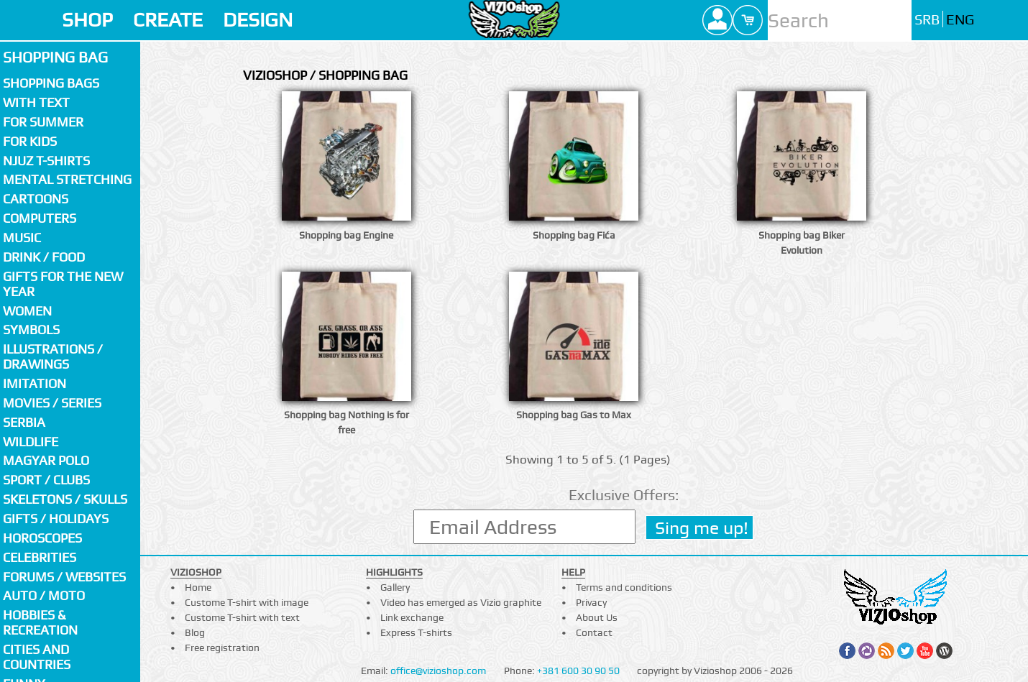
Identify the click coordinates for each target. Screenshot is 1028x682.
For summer (43, 121)
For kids (30, 141)
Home (198, 587)
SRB (927, 19)
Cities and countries (36, 657)
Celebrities (39, 557)
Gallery (395, 587)
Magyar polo (46, 460)
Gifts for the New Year (63, 284)
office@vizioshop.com (438, 670)
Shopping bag (55, 57)
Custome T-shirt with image (246, 602)
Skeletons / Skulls (65, 499)
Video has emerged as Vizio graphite (460, 602)
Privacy (591, 602)
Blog (195, 632)
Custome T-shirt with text (242, 617)
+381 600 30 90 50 (578, 670)
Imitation (34, 383)
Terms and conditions (624, 587)
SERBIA (24, 422)
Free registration (222, 647)
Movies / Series (52, 402)
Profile (717, 20)
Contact (594, 632)
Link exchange (412, 617)
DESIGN (258, 20)
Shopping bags (51, 83)
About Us (597, 617)
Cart (748, 20)
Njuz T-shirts (46, 160)
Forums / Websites (64, 576)
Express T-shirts (416, 632)
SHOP (87, 20)
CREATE (168, 20)
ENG (960, 19)
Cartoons (35, 198)
